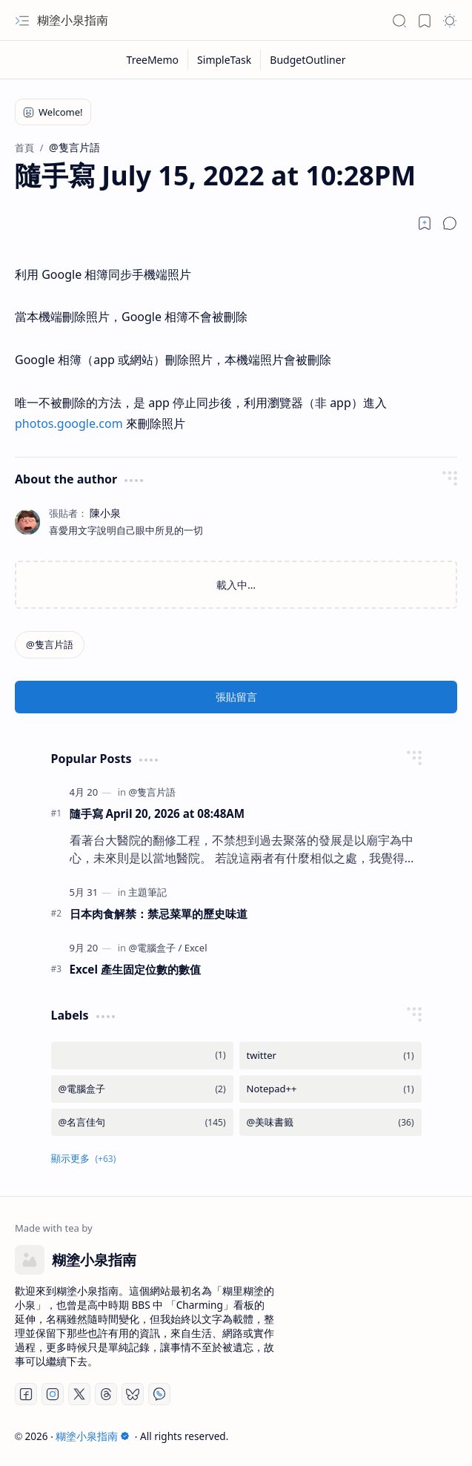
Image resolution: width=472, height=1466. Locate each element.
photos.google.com (69, 423)
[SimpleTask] (224, 60)
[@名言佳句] (142, 1122)
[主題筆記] (147, 892)
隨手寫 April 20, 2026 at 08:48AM (157, 813)
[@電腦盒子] (155, 947)
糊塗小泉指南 (72, 20)
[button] (22, 21)
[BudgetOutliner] (307, 60)
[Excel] (196, 947)
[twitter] (330, 1055)
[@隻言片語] (49, 644)
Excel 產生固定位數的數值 (135, 969)
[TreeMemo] (153, 60)
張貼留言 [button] (236, 697)
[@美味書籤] (330, 1122)
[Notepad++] (330, 1089)
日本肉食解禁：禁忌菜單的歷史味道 (158, 913)
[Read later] (424, 223)
